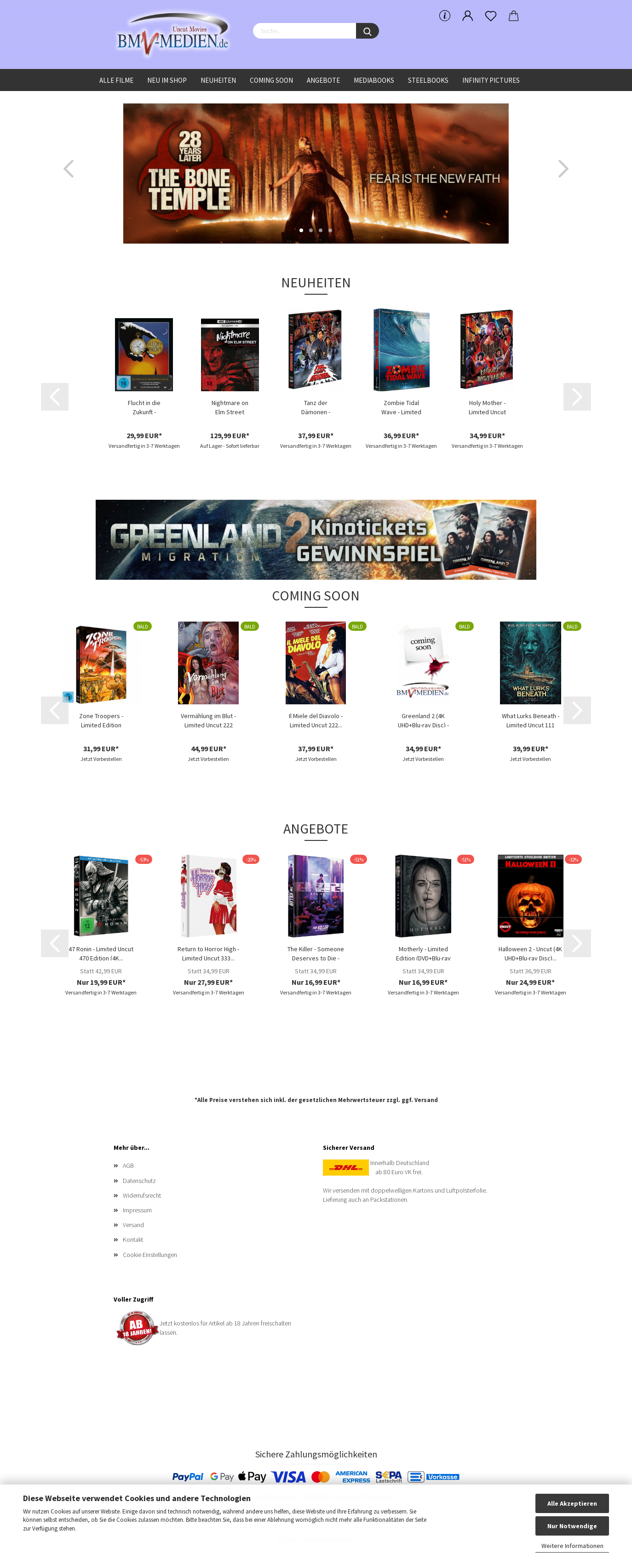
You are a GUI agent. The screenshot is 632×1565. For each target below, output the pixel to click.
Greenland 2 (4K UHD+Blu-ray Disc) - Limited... (423, 719)
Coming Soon (271, 80)
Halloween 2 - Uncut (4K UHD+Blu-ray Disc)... (530, 952)
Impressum (137, 1210)
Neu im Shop (167, 80)
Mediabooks (374, 80)
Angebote (323, 80)
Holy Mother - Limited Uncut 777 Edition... (487, 406)
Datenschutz (139, 1181)
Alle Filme (116, 80)
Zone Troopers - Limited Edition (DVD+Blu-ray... (101, 719)
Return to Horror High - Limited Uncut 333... (208, 952)
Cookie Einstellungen (150, 1255)
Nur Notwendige (572, 1526)
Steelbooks (428, 80)
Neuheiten (218, 80)
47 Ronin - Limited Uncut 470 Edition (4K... (101, 952)
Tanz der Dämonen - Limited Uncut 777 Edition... (315, 406)
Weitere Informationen (572, 1546)
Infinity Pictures (491, 80)
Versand (426, 1100)
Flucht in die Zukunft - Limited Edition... (144, 406)
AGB (128, 1165)
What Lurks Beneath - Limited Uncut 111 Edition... (530, 719)
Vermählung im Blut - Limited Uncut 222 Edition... (208, 719)
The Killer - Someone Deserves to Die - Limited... (315, 952)
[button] (68, 169)
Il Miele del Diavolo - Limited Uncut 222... (316, 719)
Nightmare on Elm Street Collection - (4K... (230, 406)
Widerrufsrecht (142, 1195)
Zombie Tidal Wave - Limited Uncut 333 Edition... (401, 406)
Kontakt (133, 1239)
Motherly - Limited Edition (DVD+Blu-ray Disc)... (423, 952)
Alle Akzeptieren (572, 1503)
